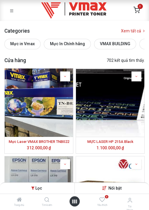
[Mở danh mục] (74, 201)
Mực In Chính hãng (67, 43)
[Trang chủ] (19, 200)
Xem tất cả (133, 31)
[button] (115, 188)
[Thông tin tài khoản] (130, 200)
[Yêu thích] (102, 199)
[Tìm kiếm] (47, 200)
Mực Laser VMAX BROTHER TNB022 (39, 141)
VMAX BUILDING (115, 43)
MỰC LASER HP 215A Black (110, 141)
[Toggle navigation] (11, 10)
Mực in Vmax (22, 43)
